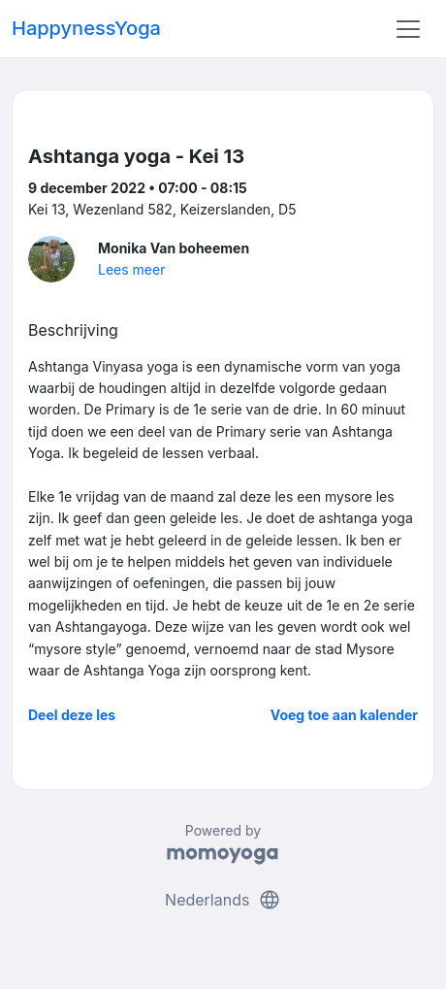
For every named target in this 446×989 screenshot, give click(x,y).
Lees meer (131, 269)
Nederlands (223, 899)
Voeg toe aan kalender (344, 715)
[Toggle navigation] (408, 29)
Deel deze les (71, 715)
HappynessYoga (86, 28)
